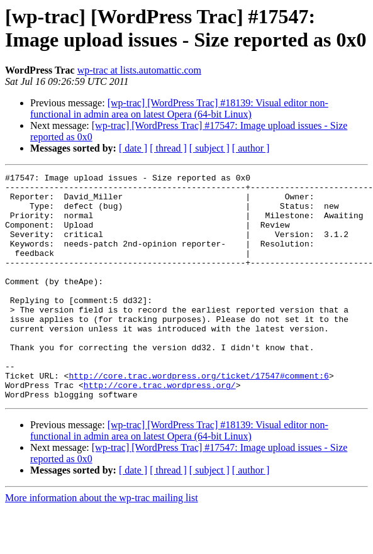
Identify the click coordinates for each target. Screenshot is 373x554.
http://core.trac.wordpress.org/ (160, 428)
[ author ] (251, 148)
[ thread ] (168, 148)
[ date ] (133, 148)
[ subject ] (209, 148)
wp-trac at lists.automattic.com (139, 70)
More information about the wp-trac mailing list (101, 543)
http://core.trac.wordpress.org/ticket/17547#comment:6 (198, 417)
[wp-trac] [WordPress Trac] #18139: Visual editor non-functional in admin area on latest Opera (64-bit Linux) (179, 108)
